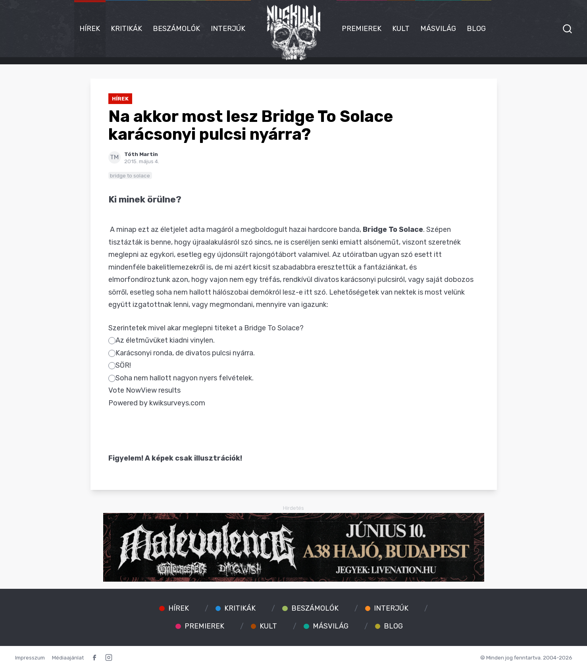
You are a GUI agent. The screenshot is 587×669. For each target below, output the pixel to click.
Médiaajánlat (68, 657)
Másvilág (438, 28)
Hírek (89, 28)
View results (161, 390)
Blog (476, 28)
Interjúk (228, 28)
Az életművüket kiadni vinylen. (161, 340)
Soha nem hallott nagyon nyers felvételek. (181, 378)
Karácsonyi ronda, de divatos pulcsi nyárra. (181, 353)
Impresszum (30, 657)
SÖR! (119, 365)
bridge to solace (130, 175)
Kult (401, 28)
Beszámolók (176, 28)
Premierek (361, 28)
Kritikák (126, 28)
